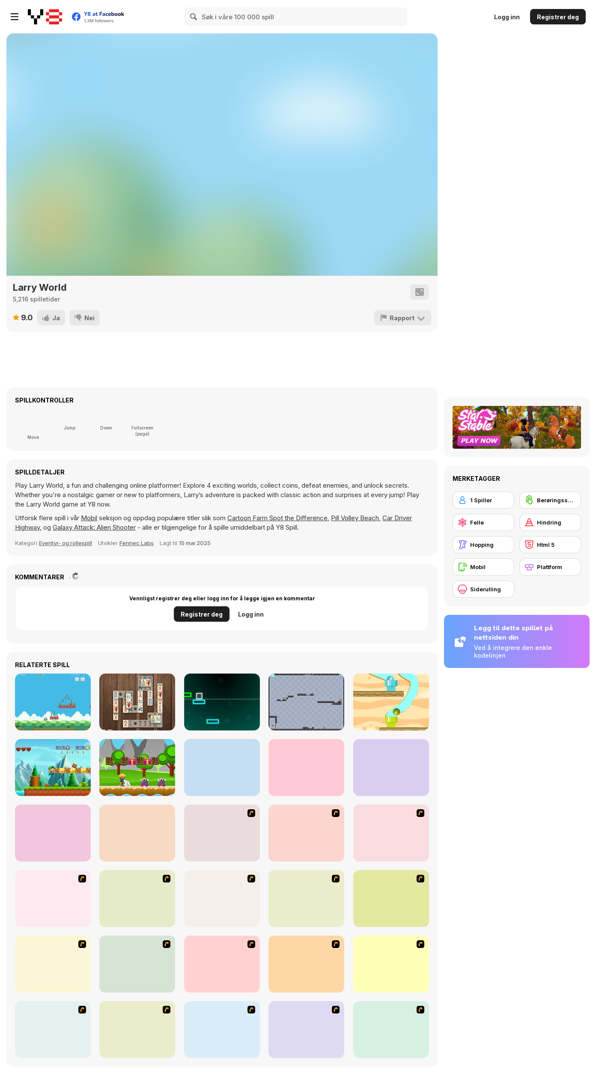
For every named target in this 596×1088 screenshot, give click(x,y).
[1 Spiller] (483, 500)
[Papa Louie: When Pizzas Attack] (306, 964)
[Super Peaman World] (222, 767)
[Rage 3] (53, 1029)
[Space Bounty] (306, 898)
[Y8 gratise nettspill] (45, 16)
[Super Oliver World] (53, 833)
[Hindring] (550, 522)
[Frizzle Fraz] (137, 1029)
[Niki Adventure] (137, 767)
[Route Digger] (391, 702)
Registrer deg (558, 17)
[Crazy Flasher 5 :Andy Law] (222, 1029)
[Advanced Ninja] (391, 964)
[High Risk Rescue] (222, 898)
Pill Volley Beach (355, 518)
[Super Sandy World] (53, 767)
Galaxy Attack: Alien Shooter (94, 527)
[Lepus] (137, 833)
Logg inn (507, 17)
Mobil (89, 518)
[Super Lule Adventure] (306, 767)
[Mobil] (483, 566)
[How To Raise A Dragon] (391, 1029)
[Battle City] (137, 898)
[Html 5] (550, 544)
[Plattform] (550, 566)
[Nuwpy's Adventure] (53, 702)
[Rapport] (402, 317)
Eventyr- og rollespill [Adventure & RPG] (65, 543)
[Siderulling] (483, 589)
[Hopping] (483, 544)
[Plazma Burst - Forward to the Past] (306, 1029)
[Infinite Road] (222, 702)
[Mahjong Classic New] (137, 702)
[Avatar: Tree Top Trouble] (391, 898)
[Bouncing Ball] (306, 702)
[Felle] (483, 522)
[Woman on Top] (53, 964)
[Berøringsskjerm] (550, 500)
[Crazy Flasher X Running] (137, 964)
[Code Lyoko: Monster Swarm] (222, 964)
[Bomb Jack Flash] (391, 833)
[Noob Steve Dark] (391, 767)
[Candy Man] (222, 833)
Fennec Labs (136, 543)
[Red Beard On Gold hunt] (53, 898)
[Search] (194, 16)
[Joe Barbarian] (306, 833)
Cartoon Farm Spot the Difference (277, 518)
